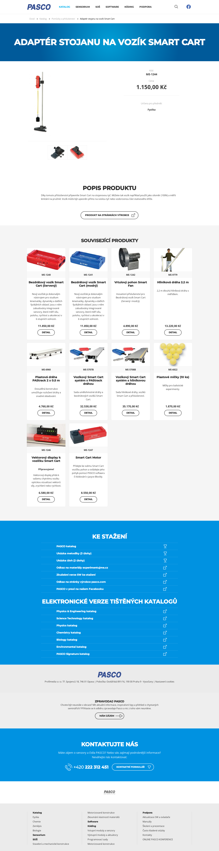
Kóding (129, 7)
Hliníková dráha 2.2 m (173, 282)
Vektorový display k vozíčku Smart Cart (46, 459)
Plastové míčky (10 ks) (173, 377)
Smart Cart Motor (88, 457)
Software (112, 7)
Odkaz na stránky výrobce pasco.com (81, 581)
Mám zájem (106, 716)
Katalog (64, 7)
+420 (91, 767)
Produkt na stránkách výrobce (107, 215)
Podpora (145, 7)
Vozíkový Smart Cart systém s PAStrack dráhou (88, 380)
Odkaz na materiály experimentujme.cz (82, 567)
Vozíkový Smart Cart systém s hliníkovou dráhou (131, 380)
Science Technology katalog (74, 618)
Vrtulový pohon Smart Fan (130, 284)
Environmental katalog (71, 646)
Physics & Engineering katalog (76, 611)
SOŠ (97, 7)
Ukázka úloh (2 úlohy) (70, 560)
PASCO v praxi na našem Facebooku (79, 589)
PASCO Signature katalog (73, 654)
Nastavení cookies (164, 681)
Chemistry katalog (68, 632)
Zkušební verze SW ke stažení (75, 574)
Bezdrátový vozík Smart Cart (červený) (46, 284)
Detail (46, 332)
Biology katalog (66, 639)
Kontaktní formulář (130, 767)
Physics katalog (66, 625)
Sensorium (83, 7)
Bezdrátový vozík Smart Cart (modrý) (88, 284)
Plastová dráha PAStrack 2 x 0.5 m (46, 378)
